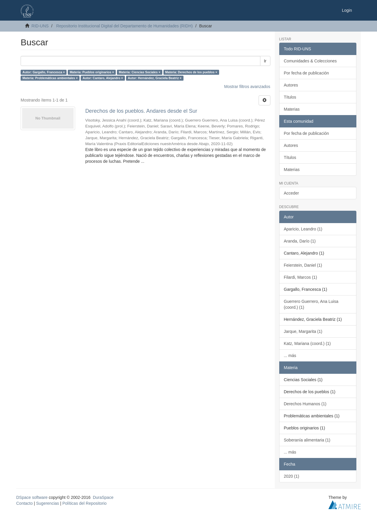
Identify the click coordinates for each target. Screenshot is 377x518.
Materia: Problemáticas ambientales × (50, 78)
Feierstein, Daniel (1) (303, 265)
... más (290, 355)
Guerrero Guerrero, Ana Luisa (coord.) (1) (311, 304)
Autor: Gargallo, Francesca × (43, 72)
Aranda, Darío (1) (300, 241)
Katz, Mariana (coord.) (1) (307, 343)
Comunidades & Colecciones (310, 61)
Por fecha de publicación (306, 73)
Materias (292, 109)
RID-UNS (40, 26)
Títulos (290, 97)
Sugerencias (47, 503)
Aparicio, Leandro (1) (303, 229)
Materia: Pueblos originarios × (92, 72)
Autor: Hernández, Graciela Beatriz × (154, 78)
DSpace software (32, 497)
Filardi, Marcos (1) (300, 277)
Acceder (291, 193)
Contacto (24, 503)
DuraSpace (103, 497)
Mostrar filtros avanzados (247, 86)
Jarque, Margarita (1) (303, 331)
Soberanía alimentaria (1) (307, 440)
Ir (265, 61)
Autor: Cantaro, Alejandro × (102, 78)
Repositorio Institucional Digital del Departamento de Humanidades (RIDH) (124, 26)
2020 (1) (291, 476)
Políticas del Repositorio (84, 503)
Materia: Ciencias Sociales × (139, 72)
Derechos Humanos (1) (305, 403)
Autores (291, 85)
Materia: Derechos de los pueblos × (191, 72)
